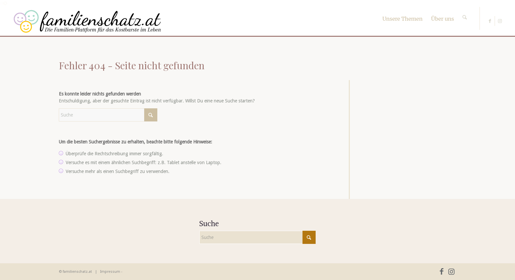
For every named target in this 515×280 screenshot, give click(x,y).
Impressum (110, 271)
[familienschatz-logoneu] (87, 21)
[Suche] (464, 11)
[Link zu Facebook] (490, 21)
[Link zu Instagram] (500, 21)
